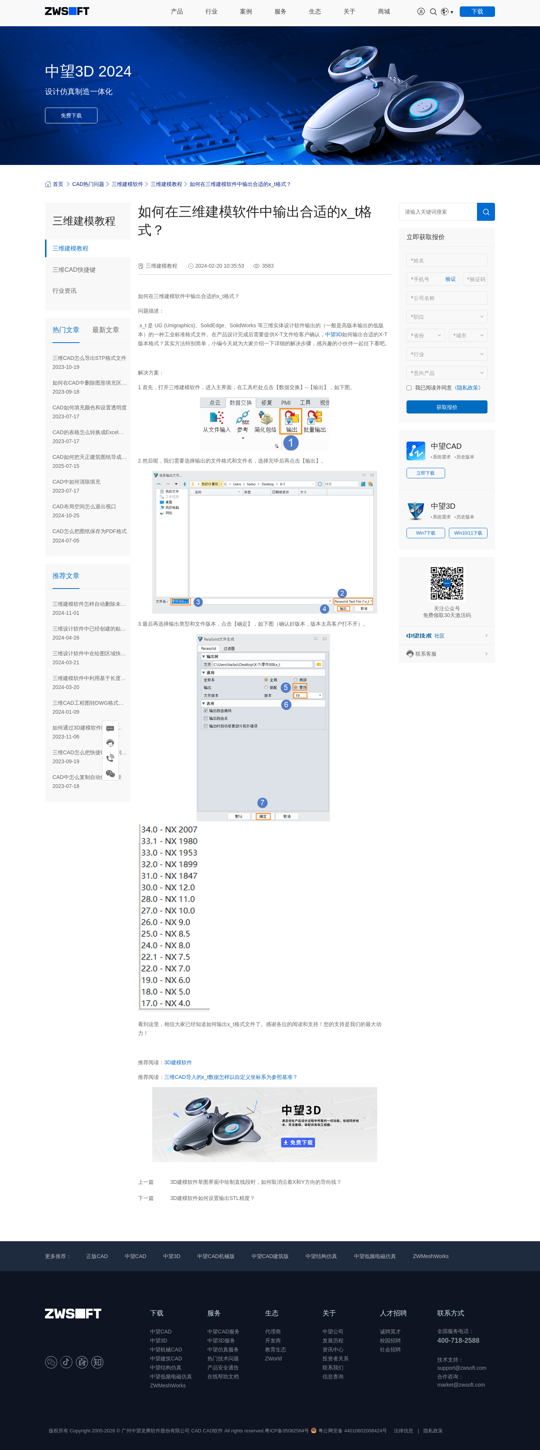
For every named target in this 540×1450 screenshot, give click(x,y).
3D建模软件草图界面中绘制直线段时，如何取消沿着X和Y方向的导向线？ (256, 1182)
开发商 (273, 1341)
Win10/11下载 (468, 533)
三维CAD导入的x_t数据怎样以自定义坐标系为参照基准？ (231, 1077)
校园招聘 (390, 1341)
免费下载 (71, 115)
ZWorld (273, 1359)
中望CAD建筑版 (270, 1256)
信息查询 (333, 1377)
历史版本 (465, 457)
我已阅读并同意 (433, 388)
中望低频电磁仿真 (375, 1256)
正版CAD (97, 1256)
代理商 (273, 1332)
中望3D (333, 334)
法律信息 (403, 1431)
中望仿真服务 (223, 1350)
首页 (54, 183)
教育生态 (275, 1350)
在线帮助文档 (223, 1377)
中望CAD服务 (223, 1332)
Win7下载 (425, 533)
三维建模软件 (127, 184)
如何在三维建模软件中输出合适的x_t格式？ (240, 184)
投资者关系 (335, 1359)
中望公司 (333, 1332)
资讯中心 (333, 1350)
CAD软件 (213, 1431)
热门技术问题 (223, 1359)
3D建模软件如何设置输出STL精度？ (212, 1198)
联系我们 (333, 1368)
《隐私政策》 (467, 388)
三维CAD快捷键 (76, 270)
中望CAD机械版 (216, 1256)
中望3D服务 (221, 1341)
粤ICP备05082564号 (287, 1431)
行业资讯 (66, 292)
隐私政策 (433, 1431)
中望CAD (446, 446)
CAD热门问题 (88, 184)
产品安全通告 (223, 1368)
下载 (157, 1313)
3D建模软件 (178, 1062)
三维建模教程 (166, 184)
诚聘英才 (390, 1332)
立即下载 (426, 473)
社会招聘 (390, 1350)
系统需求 (442, 457)
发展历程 (333, 1341)
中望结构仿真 (321, 1256)
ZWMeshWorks (430, 1256)
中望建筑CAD (166, 1359)
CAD (196, 1431)
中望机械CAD (166, 1350)
